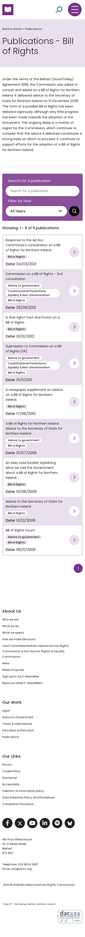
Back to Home (12, 29)
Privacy (7, 765)
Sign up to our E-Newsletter (20, 676)
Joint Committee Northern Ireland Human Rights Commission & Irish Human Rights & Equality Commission (35, 651)
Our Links (11, 756)
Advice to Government (17, 717)
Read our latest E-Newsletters (22, 683)
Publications (33, 29)
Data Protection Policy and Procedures (28, 797)
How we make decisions (19, 639)
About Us (11, 611)
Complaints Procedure (17, 804)
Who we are (10, 619)
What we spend (13, 633)
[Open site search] (59, 10)
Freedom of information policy (23, 791)
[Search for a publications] (42, 191)
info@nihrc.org (21, 869)
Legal (6, 711)
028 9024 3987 (28, 864)
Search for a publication (29, 180)
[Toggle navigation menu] (75, 9)
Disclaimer (9, 778)
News (6, 663)
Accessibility (10, 784)
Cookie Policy (11, 771)
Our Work (12, 702)
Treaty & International (17, 724)
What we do (10, 626)
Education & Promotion (18, 730)
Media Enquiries (13, 670)
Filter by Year (20, 201)
